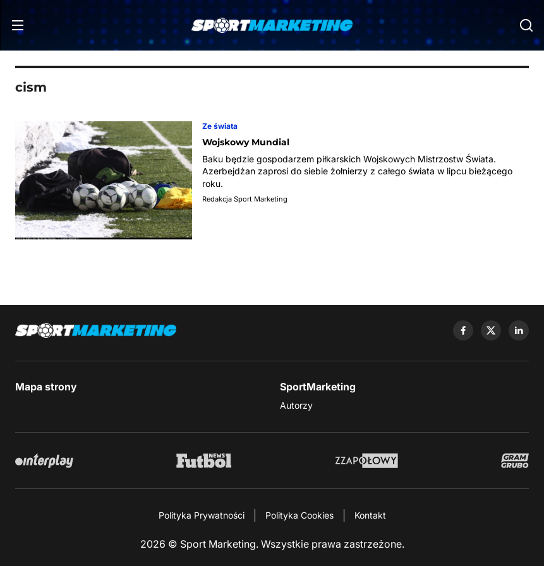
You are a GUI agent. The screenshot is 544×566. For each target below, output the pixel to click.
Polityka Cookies (299, 515)
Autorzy (296, 405)
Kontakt (370, 515)
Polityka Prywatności (202, 515)
